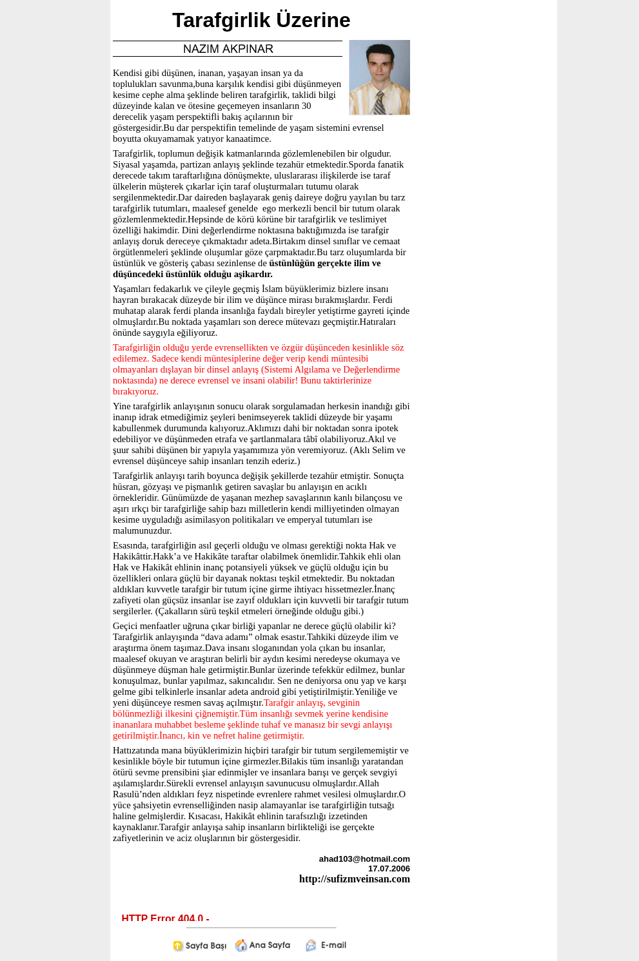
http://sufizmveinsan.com (354, 878)
